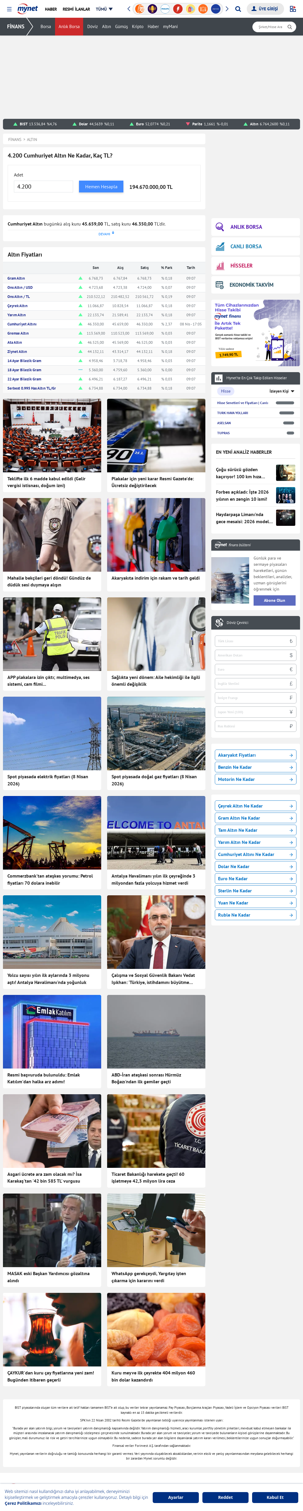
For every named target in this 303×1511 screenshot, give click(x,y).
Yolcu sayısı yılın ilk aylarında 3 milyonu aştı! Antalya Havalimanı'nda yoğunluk (48, 978)
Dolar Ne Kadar (255, 866)
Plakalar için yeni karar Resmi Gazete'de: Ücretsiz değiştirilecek (153, 482)
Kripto (138, 27)
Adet (18, 175)
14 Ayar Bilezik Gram (24, 360)
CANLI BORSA (239, 246)
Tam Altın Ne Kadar (255, 830)
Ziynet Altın (17, 351)
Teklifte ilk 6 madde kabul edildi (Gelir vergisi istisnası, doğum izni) (46, 482)
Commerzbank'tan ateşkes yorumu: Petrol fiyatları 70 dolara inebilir (50, 879)
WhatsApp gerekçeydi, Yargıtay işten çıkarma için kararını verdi (149, 1276)
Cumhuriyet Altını (22, 324)
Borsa (46, 27)
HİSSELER (234, 265)
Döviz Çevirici (237, 622)
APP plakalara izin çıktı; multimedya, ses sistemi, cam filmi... (48, 680)
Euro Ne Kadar (255, 878)
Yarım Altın (16, 314)
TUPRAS (223, 433)
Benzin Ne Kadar (255, 767)
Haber (153, 27)
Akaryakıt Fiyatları (255, 755)
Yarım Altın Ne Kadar (255, 842)
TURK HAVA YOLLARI (232, 413)
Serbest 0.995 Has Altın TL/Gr (31, 388)
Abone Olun (274, 600)
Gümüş (121, 27)
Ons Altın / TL (18, 296)
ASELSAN (224, 423)
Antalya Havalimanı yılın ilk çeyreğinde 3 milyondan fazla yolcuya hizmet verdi (153, 879)
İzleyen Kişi (279, 391)
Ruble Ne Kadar (255, 915)
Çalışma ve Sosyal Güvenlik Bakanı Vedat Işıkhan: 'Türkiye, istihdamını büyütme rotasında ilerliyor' (153, 979)
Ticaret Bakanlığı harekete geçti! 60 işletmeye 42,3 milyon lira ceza (148, 1177)
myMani (170, 27)
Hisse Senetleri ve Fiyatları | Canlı (242, 403)
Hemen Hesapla (101, 186)
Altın (106, 27)
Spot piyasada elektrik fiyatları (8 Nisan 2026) (47, 780)
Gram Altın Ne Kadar (255, 818)
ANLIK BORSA (239, 227)
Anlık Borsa (69, 27)
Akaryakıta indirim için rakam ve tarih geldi (156, 578)
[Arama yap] (238, 8)
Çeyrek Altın (17, 305)
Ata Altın (14, 342)
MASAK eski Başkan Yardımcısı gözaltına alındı (48, 1276)
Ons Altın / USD (20, 287)
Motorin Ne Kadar (255, 779)
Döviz (92, 27)
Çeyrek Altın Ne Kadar (255, 806)
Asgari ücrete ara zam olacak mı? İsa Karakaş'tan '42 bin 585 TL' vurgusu (44, 1177)
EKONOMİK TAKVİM (244, 285)
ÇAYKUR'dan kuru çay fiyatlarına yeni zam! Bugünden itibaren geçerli (50, 1376)
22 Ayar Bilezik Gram (24, 379)
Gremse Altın (18, 333)
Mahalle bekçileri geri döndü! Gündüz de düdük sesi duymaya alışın (49, 581)
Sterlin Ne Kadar (255, 891)
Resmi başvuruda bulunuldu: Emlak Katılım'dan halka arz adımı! (43, 1078)
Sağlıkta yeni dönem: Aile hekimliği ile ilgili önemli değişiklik (156, 680)
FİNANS (16, 26)
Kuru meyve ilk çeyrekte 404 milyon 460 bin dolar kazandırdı (153, 1376)
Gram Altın (16, 278)
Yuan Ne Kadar (255, 903)
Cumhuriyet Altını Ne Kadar (255, 854)
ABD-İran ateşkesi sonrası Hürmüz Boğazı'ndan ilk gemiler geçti (146, 1078)
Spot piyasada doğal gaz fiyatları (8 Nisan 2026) (154, 780)
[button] (9, 9)
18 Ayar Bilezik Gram (24, 369)
